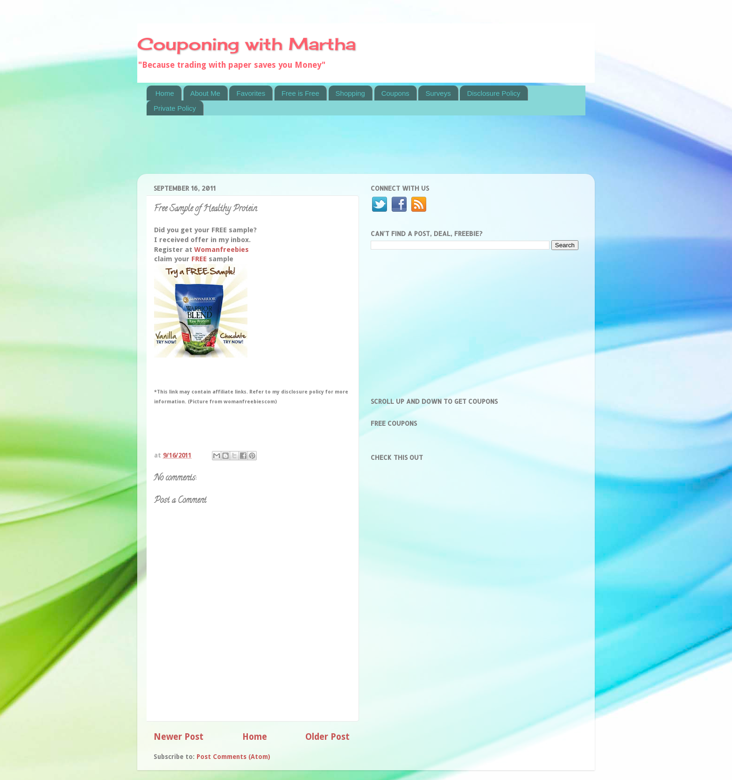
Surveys (437, 93)
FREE (199, 259)
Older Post (327, 736)
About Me (205, 93)
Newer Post (179, 736)
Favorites (250, 93)
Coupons (395, 93)
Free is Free (300, 93)
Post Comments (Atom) (233, 756)
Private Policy (175, 108)
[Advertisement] (316, 150)
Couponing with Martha (246, 44)
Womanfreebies (221, 249)
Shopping (350, 93)
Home (164, 93)
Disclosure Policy (493, 93)
